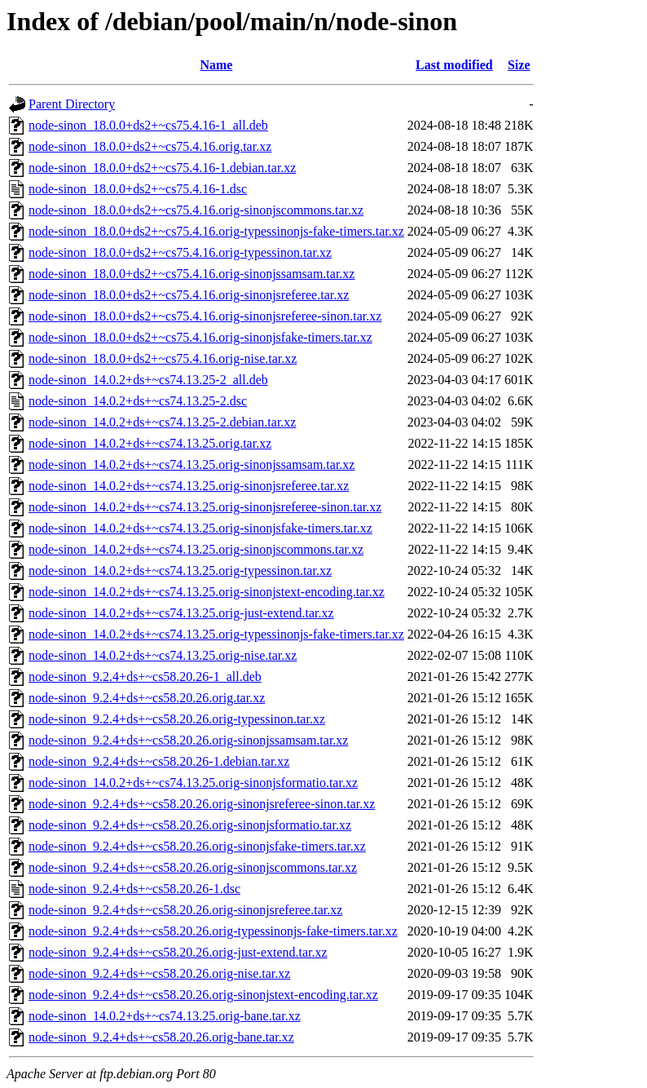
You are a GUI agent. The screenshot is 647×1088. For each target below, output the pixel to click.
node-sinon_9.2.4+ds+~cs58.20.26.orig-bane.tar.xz (161, 1037)
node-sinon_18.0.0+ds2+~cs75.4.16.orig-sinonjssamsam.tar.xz (191, 274)
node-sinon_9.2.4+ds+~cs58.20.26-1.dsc (134, 889)
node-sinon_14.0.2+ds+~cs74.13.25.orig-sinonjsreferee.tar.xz (189, 486)
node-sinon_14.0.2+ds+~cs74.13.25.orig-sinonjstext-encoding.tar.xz (207, 592)
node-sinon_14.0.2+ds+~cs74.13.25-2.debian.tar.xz (162, 422)
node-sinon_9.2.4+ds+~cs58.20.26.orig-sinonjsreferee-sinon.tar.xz (202, 804)
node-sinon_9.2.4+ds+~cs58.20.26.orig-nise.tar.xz (159, 973)
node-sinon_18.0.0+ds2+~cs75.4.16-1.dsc (138, 189)
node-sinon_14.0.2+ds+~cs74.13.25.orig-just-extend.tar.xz (181, 613)
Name (216, 65)
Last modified (454, 65)
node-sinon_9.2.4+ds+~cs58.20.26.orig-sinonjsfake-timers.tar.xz (197, 846)
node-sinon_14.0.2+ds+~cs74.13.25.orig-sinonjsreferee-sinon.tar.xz (205, 507)
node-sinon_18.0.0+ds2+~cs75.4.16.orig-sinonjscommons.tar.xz (196, 210)
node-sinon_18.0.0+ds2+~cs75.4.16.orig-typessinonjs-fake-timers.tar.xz (216, 231)
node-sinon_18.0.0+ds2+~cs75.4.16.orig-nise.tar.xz (163, 358)
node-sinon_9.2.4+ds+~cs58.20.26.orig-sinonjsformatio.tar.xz (190, 825)
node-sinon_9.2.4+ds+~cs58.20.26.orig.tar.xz (147, 698)
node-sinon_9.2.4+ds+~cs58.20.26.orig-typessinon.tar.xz (177, 719)
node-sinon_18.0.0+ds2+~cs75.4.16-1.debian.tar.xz (162, 168)
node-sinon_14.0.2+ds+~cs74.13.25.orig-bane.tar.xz (165, 1016)
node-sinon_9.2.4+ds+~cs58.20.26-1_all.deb (145, 676)
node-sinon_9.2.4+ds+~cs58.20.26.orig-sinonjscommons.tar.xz (193, 867)
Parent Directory (72, 104)
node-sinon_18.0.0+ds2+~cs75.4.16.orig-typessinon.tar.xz (180, 252)
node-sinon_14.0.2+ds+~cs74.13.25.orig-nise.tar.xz (163, 655)
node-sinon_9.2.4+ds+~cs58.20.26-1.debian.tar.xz (159, 761)
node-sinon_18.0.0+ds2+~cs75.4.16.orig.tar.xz (150, 146)
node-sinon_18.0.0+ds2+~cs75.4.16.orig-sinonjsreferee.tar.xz (189, 295)
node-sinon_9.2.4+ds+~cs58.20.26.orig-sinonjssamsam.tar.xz (188, 740)
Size (519, 65)
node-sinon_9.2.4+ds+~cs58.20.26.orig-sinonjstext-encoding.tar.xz (203, 995)
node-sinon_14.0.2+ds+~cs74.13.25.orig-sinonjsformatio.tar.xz (193, 782)
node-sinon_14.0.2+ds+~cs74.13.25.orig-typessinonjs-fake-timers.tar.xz (216, 634)
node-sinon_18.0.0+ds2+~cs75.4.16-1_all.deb (148, 125)
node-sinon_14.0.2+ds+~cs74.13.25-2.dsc (138, 401)
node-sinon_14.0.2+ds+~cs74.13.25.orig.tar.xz (150, 443)
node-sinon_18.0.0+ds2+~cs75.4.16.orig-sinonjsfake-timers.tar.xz (200, 337)
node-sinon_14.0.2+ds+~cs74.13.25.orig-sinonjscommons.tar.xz (196, 549)
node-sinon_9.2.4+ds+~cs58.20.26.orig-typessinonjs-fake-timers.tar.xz (213, 931)
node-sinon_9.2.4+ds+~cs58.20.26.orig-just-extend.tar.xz (178, 952)
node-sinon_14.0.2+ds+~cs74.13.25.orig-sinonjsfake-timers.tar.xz (200, 528)
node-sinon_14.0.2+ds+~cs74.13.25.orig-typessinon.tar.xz (180, 570)
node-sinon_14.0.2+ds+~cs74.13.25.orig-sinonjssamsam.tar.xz (191, 464)
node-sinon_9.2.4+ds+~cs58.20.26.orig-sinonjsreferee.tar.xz (185, 910)
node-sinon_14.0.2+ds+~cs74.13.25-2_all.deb (148, 380)
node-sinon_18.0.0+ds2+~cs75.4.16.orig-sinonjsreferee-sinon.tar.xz (205, 316)
